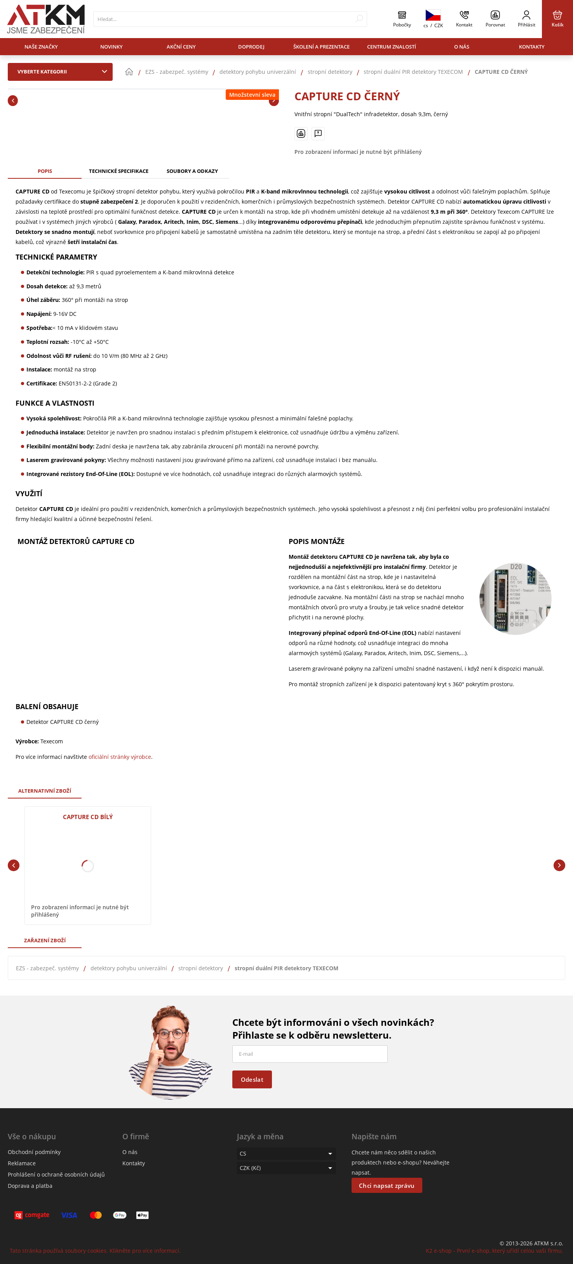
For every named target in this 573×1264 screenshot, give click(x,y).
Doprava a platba (30, 1185)
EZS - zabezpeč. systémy (47, 968)
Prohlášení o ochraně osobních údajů (56, 1174)
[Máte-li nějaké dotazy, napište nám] (318, 133)
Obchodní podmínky (34, 1152)
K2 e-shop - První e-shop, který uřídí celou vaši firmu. (494, 1250)
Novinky (111, 46)
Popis (45, 170)
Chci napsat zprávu (387, 1185)
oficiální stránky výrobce (120, 756)
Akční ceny (181, 46)
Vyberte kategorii (64, 71)
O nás (461, 46)
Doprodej (251, 46)
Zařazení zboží (45, 940)
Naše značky (41, 46)
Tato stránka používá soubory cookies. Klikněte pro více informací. (95, 1250)
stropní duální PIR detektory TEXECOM (286, 968)
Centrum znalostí (391, 46)
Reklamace (22, 1163)
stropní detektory (200, 968)
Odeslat (252, 1079)
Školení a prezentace (321, 46)
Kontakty (532, 46)
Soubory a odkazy (192, 170)
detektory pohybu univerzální (129, 968)
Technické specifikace (118, 170)
